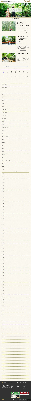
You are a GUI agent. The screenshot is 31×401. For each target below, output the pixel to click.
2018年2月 (3, 317)
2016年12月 (3, 338)
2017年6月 (3, 329)
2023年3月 (3, 227)
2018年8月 (3, 308)
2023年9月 (3, 218)
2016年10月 (3, 341)
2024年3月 (3, 209)
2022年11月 (3, 233)
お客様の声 (3, 106)
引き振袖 (3, 139)
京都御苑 (3, 121)
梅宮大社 (3, 148)
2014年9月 (3, 377)
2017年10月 (3, 323)
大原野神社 (3, 130)
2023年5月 (3, 224)
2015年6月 (3, 364)
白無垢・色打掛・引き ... (5, 85)
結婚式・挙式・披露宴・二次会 (6, 160)
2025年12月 (3, 179)
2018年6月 (3, 311)
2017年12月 (3, 320)
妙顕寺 (2, 133)
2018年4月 (3, 314)
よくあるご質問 (4, 109)
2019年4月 (3, 296)
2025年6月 (3, 188)
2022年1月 (3, 248)
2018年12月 (3, 302)
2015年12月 (3, 355)
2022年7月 (3, 239)
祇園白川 (3, 157)
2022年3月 (3, 245)
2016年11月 (3, 340)
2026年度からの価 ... (4, 88)
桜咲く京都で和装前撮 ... (5, 84)
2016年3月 (3, 352)
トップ (11, 382)
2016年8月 (3, 344)
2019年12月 (3, 284)
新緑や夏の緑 (3, 142)
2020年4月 (3, 278)
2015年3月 (3, 368)
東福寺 (2, 145)
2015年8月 (3, 361)
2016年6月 (3, 347)
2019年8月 (3, 290)
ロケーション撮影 (4, 115)
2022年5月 (3, 242)
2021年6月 (3, 257)
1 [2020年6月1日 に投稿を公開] (3, 72)
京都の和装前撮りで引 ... (5, 87)
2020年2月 (3, 281)
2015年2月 (3, 370)
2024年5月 (3, 206)
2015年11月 (3, 356)
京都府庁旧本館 (4, 118)
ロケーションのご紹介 (4, 112)
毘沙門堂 (3, 151)
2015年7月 (3, 362)
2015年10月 (3, 358)
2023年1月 (3, 230)
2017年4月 (3, 332)
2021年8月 (3, 254)
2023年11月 (3, 215)
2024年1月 (3, 212)
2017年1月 (3, 337)
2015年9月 (3, 359)
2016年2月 (3, 353)
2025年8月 (3, 185)
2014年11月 (3, 374)
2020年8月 (3, 272)
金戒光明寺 (3, 100)
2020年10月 (3, 269)
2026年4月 (3, 173)
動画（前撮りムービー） (5, 127)
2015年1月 (3, 371)
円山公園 (3, 124)
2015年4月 (3, 367)
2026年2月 (3, 176)
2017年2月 (3, 335)
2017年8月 (3, 326)
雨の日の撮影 (3, 169)
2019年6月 (3, 293)
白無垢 (2, 97)
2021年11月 (3, 251)
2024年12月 (3, 197)
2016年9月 (3, 343)
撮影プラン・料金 (19, 382)
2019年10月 (3, 287)
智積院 (2, 94)
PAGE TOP (29, 399)
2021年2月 (3, 263)
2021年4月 (3, 260)
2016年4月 (3, 350)
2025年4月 (3, 191)
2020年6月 (3, 275)
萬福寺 (2, 163)
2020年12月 (3, 266)
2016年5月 (3, 349)
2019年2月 (3, 299)
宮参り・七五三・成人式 (5, 136)
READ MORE (22, 33)
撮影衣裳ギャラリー (25, 382)
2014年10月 (3, 376)
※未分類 (3, 103)
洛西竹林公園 (3, 154)
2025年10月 (3, 182)
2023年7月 (3, 221)
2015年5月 (3, 365)
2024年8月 (3, 203)
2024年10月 (3, 200)
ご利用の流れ (18, 386)
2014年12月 (3, 373)
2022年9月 (3, 236)
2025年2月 (3, 194)
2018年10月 (3, 305)
